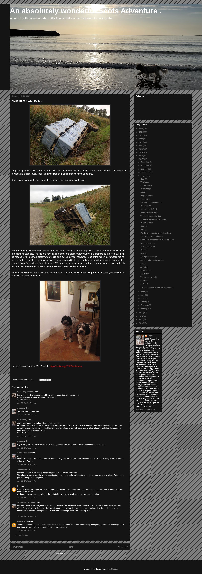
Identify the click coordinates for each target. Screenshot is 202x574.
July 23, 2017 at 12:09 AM (27, 516)
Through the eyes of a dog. (150, 216)
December (145, 162)
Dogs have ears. (146, 196)
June (143, 292)
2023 (141, 139)
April (143, 298)
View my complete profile (145, 409)
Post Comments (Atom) (75, 553)
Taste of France (23, 469)
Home (70, 547)
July (142, 179)
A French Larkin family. (149, 209)
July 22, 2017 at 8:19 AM (26, 403)
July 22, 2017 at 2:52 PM (26, 481)
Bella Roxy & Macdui (25, 392)
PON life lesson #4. (147, 247)
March (143, 302)
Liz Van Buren (23, 522)
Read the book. (146, 270)
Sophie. (143, 264)
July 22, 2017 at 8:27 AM (26, 436)
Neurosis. (144, 253)
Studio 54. (144, 284)
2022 (141, 142)
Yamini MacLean (24, 453)
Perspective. (145, 199)
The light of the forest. (148, 257)
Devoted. (143, 230)
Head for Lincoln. (147, 223)
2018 (141, 156)
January (144, 309)
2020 (141, 149)
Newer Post (17, 547)
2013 (141, 323)
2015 (141, 316)
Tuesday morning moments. (151, 202)
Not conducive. (146, 206)
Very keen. (144, 182)
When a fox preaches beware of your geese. (157, 240)
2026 (141, 129)
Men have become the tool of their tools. (155, 233)
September (145, 172)
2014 (141, 320)
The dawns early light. (148, 277)
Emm (19, 486)
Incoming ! (144, 280)
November (145, 166)
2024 (141, 135)
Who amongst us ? (147, 243)
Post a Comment (21, 536)
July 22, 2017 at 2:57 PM (26, 498)
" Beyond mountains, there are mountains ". (157, 287)
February (144, 305)
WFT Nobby (22, 420)
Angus (20, 408)
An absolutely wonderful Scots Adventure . (86, 11)
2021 (141, 146)
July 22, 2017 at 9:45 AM (26, 464)
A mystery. (144, 267)
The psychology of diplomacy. (151, 236)
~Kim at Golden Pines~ (26, 502)
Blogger (114, 569)
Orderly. (143, 192)
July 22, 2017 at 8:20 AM (26, 415)
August (144, 176)
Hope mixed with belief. (149, 213)
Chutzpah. (144, 226)
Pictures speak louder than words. (153, 219)
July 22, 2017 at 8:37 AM (26, 448)
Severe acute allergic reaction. (152, 260)
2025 (141, 132)
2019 (141, 152)
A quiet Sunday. (146, 185)
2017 (141, 159)
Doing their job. (146, 189)
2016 (141, 313)
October (144, 169)
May (143, 295)
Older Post (123, 547)
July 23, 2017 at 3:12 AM (26, 530)
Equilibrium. (145, 274)
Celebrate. (144, 250)
